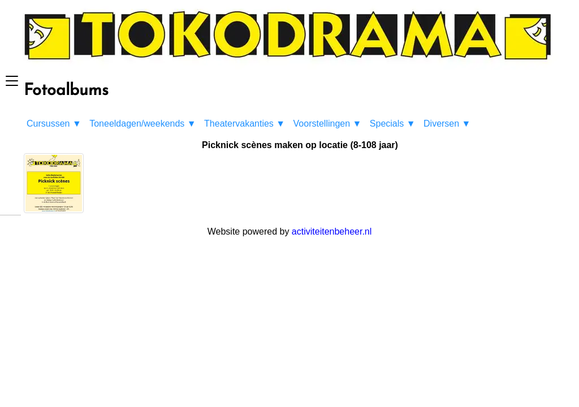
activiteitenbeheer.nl (331, 231)
